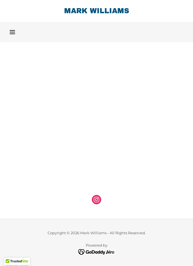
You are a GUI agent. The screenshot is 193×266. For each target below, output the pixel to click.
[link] (96, 11)
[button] (12, 32)
